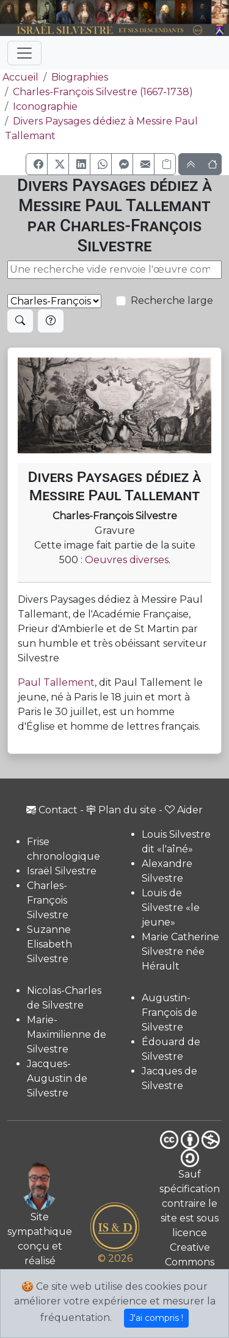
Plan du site (121, 810)
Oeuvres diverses (127, 560)
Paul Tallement (56, 682)
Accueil (19, 77)
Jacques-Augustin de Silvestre (57, 1078)
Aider (184, 810)
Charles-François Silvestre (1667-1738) (103, 92)
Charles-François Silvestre (47, 900)
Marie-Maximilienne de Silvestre (66, 1034)
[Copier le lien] (165, 164)
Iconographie (45, 106)
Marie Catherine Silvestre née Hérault (180, 951)
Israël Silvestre (61, 871)
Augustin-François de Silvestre (169, 1012)
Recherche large (172, 300)
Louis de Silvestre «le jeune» (171, 907)
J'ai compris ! (156, 1317)
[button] (37, 164)
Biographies (79, 77)
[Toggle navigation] (24, 53)
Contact (52, 810)
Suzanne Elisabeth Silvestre (49, 944)
